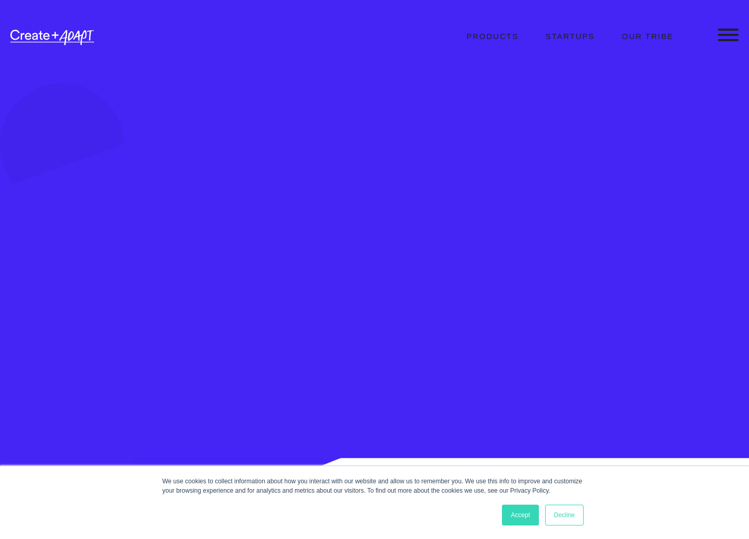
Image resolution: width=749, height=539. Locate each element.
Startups (570, 36)
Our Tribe (648, 36)
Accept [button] (520, 515)
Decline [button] (564, 515)
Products (493, 36)
